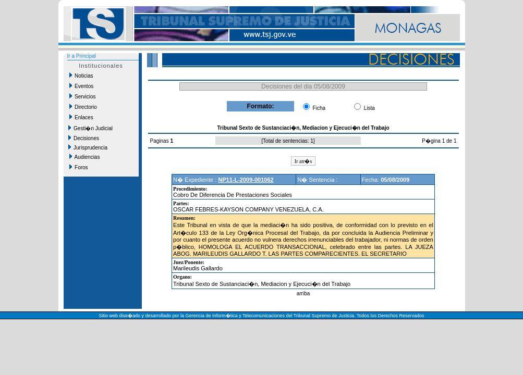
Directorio (83, 107)
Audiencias (84, 157)
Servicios (82, 96)
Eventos (81, 86)
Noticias (81, 75)
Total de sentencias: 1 (288, 141)
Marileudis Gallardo (198, 268)
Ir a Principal (81, 56)
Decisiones (83, 138)
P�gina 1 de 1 (439, 141)
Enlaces (81, 117)
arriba (303, 293)
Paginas (160, 141)
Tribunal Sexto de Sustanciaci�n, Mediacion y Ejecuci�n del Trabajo (261, 284)
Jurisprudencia (88, 147)
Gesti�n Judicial (90, 128)
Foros (78, 167)
